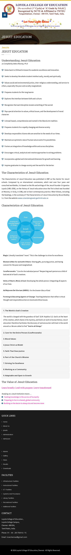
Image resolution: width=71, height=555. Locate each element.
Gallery (5, 455)
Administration (8, 434)
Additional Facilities (9, 506)
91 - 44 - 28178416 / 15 (17, 532)
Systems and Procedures (11, 493)
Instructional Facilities (10, 485)
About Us (6, 425)
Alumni (5, 451)
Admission (6, 438)
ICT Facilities (7, 489)
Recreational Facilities (10, 502)
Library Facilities (8, 497)
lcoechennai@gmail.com (17, 536)
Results (5, 464)
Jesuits (5, 430)
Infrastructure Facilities (11, 480)
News (5, 459)
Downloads (7, 468)
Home (5, 421)
